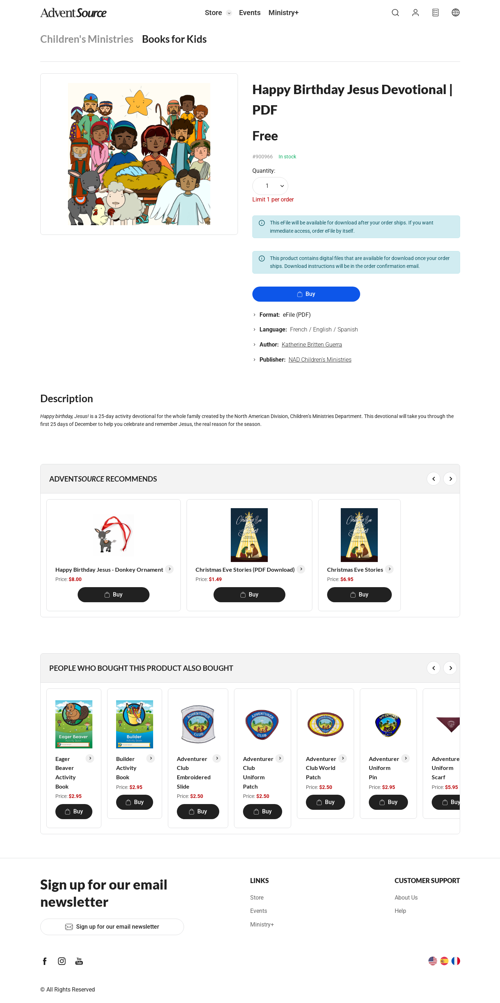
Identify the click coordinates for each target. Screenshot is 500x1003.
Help (400, 910)
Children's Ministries (86, 39)
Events (250, 12)
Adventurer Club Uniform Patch (258, 772)
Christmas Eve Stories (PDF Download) (245, 569)
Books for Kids (174, 39)
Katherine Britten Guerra (312, 344)
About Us (406, 897)
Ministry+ (284, 12)
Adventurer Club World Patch (321, 767)
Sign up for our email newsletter (112, 927)
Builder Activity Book (126, 767)
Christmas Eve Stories (355, 569)
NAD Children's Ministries (320, 359)
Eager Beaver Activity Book (65, 772)
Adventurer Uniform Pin (384, 767)
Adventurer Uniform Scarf (447, 767)
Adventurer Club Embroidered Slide (194, 772)
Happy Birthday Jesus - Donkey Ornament (109, 569)
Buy (306, 294)
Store (213, 12)
